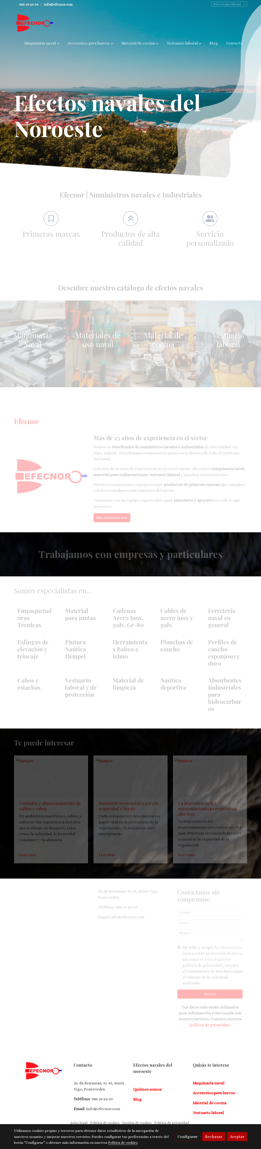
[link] (34, 23)
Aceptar (237, 1136)
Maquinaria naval (208, 1083)
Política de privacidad (171, 1123)
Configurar (188, 1136)
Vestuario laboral (208, 1113)
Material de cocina (209, 1103)
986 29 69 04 (28, 4)
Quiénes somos (147, 1089)
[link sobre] (41, 1070)
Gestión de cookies (137, 1123)
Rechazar (213, 1136)
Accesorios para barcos (214, 1093)
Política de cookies (105, 1123)
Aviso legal (78, 1123)
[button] (41, 43)
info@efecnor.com (58, 4)
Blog (137, 1099)
